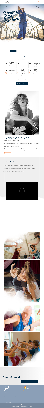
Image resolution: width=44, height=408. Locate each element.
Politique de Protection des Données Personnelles (11, 396)
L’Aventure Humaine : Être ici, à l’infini (24, 64)
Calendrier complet (22, 83)
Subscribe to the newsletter (29, 381)
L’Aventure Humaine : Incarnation (35, 70)
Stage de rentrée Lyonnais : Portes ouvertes (23, 71)
